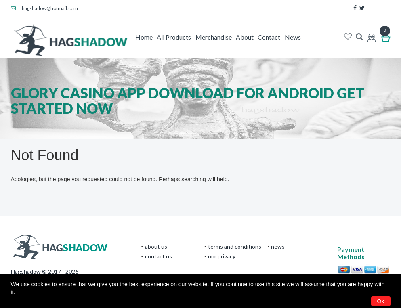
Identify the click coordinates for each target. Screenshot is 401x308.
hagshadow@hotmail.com (44, 8)
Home (144, 37)
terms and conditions (234, 246)
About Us (156, 246)
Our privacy (221, 256)
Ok (380, 301)
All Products (174, 37)
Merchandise (213, 37)
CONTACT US (158, 256)
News (293, 37)
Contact (269, 37)
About (245, 37)
